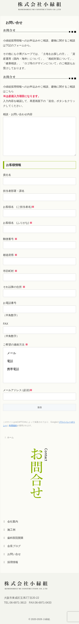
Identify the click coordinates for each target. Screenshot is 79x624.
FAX (5, 323)
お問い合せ (12, 554)
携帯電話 (39, 369)
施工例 (9, 529)
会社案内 (11, 521)
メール (39, 353)
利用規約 (13, 425)
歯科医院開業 (13, 537)
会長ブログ (12, 546)
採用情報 (11, 562)
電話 (39, 361)
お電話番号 (9, 303)
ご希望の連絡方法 (15, 344)
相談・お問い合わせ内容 (17, 114)
